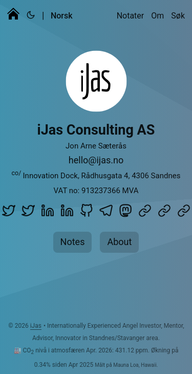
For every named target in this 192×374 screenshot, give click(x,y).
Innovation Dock (50, 175)
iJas (35, 325)
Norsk (62, 16)
